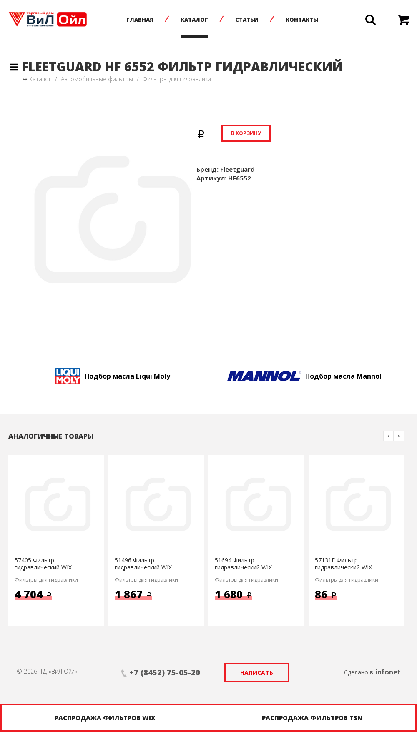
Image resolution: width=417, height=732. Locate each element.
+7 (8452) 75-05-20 (164, 672)
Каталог (194, 19)
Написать (256, 673)
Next (399, 436)
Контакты (302, 19)
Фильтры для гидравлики (177, 79)
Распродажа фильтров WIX (105, 718)
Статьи (247, 19)
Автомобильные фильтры (97, 79)
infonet (388, 672)
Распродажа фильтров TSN (312, 718)
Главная (139, 19)
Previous (388, 436)
